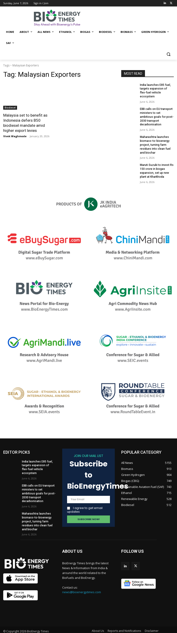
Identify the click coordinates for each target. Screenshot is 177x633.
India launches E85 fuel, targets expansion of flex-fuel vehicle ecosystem (156, 88)
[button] (168, 54)
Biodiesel (10, 107)
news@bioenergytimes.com (81, 585)
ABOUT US (72, 544)
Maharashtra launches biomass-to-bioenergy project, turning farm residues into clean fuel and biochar (155, 140)
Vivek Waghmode (15, 136)
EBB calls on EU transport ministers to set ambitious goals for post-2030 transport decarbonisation (156, 112)
